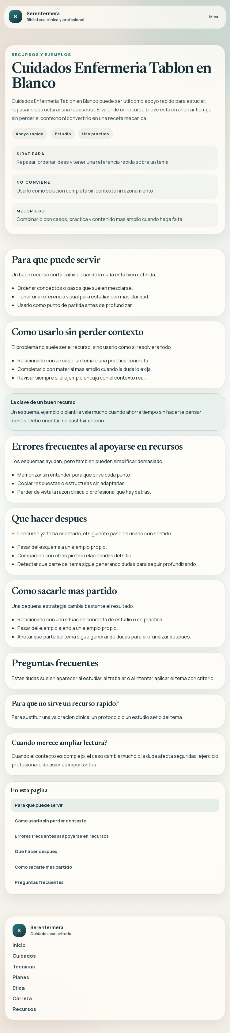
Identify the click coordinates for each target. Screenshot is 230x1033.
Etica (19, 988)
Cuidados (24, 956)
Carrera (22, 998)
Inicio (19, 945)
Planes (21, 977)
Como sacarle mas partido (43, 868)
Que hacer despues (36, 852)
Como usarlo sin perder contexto (50, 821)
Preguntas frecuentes (39, 883)
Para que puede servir (39, 806)
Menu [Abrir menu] (214, 16)
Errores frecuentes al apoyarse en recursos (61, 837)
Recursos (24, 1009)
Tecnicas (24, 966)
